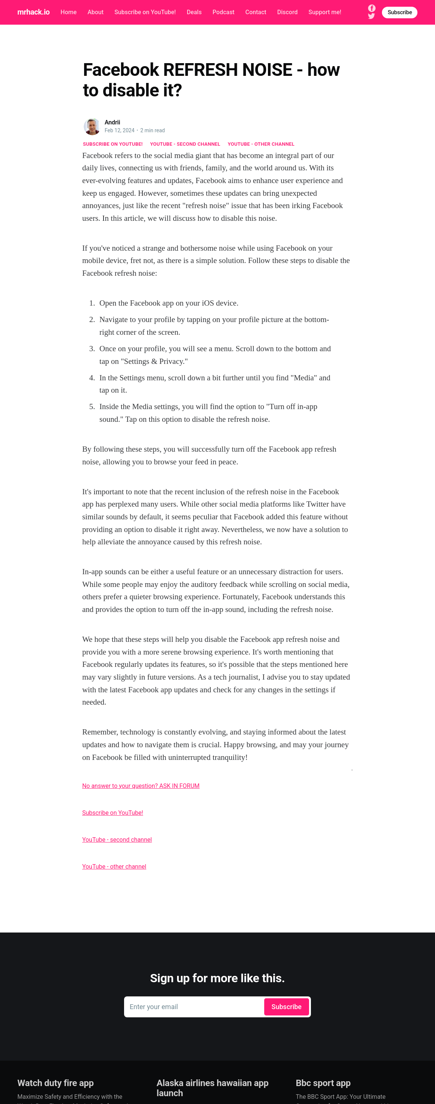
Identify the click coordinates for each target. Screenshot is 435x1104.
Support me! (325, 12)
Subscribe (400, 12)
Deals (194, 12)
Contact (256, 12)
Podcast (224, 12)
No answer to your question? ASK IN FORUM (141, 785)
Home (69, 12)
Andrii (112, 122)
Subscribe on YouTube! (145, 12)
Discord (287, 12)
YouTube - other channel (261, 144)
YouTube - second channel (185, 144)
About (95, 12)
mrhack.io (34, 11)
